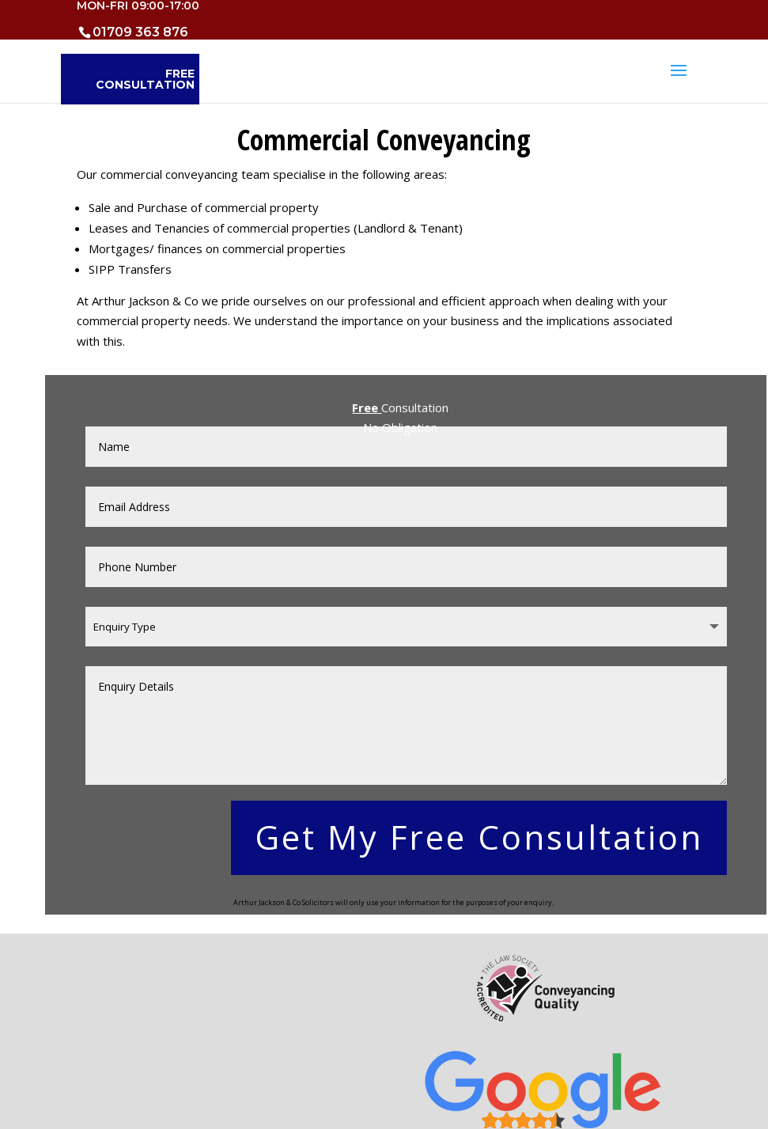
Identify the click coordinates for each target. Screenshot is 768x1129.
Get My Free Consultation (479, 836)
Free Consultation (145, 79)
